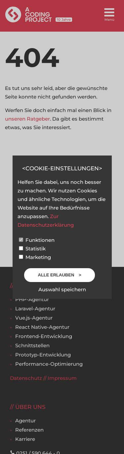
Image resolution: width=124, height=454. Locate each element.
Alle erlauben (56, 274)
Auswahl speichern (62, 289)
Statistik (32, 248)
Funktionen (37, 240)
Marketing (35, 257)
